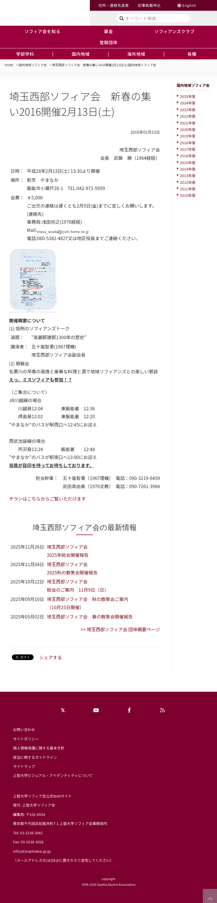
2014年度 (188, 169)
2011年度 (188, 188)
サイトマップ (24, 766)
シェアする (50, 657)
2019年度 (188, 136)
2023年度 (188, 109)
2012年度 (188, 182)
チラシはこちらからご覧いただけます (47, 498)
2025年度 (188, 96)
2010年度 (188, 195)
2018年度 (188, 142)
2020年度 (188, 129)
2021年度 (188, 123)
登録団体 (108, 42)
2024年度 (188, 102)
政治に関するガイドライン (35, 757)
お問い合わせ (24, 729)
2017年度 (188, 149)
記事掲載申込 (149, 5)
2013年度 (188, 175)
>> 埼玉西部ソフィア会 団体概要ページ (120, 629)
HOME (9, 65)
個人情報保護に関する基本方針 (38, 748)
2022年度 (188, 116)
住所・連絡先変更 (113, 5)
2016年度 (188, 155)
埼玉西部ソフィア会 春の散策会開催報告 (90, 616)
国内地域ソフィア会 (33, 65)
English (189, 5)
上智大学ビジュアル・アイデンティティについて (53, 775)
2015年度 (188, 162)
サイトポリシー (26, 739)
